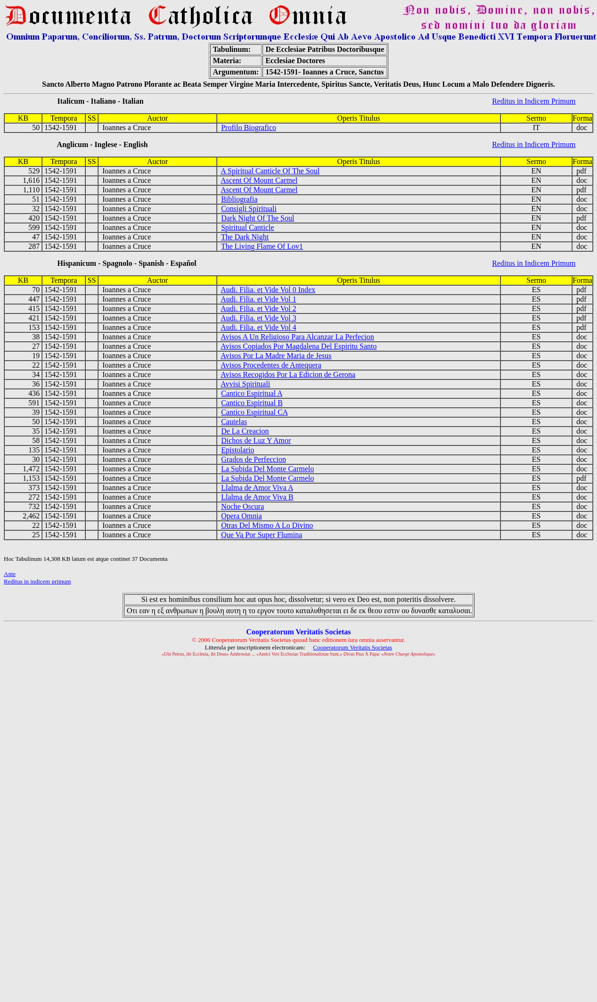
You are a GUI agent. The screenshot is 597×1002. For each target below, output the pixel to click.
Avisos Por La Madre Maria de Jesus (276, 356)
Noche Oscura (242, 506)
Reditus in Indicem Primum (533, 101)
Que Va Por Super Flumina (261, 535)
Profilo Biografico (248, 127)
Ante (10, 573)
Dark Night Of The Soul (257, 218)
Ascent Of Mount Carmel (259, 180)
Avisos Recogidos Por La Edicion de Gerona (288, 374)
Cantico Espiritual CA (254, 412)
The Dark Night (245, 237)
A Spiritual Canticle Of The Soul (270, 171)
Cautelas (234, 422)
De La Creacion (245, 431)
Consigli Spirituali (249, 209)
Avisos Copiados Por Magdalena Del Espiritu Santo (298, 346)
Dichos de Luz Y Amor (256, 440)
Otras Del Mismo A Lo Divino (267, 525)
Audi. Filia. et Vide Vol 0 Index (268, 290)
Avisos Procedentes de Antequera (271, 365)
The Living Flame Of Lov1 (262, 246)
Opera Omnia (241, 516)
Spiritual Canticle (247, 227)
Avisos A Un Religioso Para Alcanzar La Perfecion (297, 337)
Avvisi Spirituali (245, 384)
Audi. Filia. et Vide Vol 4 (258, 327)
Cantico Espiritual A (251, 393)
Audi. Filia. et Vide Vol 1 (258, 299)
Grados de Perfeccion (253, 459)
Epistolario (237, 450)
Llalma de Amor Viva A (257, 488)
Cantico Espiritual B (252, 403)
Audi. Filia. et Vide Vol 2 (258, 308)
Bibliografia (239, 199)
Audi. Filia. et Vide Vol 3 (258, 318)
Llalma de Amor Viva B (257, 497)
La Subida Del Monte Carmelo (267, 469)
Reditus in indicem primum (37, 581)
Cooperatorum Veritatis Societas (352, 647)
